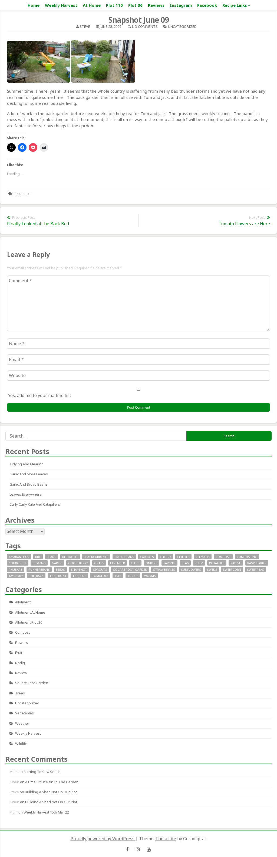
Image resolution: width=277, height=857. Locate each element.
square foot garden (31, 682)
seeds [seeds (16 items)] (60, 569)
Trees (20, 693)
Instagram (181, 5)
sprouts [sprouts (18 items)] (100, 569)
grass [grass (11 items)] (99, 563)
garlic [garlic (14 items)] (57, 563)
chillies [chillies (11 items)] (183, 557)
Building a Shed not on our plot (51, 791)
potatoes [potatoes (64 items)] (217, 563)
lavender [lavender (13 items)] (117, 563)
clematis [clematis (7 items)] (203, 557)
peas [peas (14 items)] (185, 563)
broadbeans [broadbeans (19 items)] (124, 557)
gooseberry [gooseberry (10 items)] (78, 563)
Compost (22, 632)
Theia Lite (165, 839)
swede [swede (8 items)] (212, 569)
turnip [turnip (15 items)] (132, 576)
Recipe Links (234, 5)
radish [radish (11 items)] (235, 563)
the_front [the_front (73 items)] (58, 576)
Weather (22, 723)
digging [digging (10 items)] (39, 563)
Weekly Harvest (61, 5)
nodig (20, 662)
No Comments (145, 26)
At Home (92, 5)
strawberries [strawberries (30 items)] (164, 569)
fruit (18, 652)
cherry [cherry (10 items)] (165, 557)
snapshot (23, 194)
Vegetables (24, 713)
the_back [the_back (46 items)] (36, 576)
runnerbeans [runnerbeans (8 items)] (39, 569)
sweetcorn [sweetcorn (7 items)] (232, 569)
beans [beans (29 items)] (51, 557)
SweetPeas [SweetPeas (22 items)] (255, 569)
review (21, 672)
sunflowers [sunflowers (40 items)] (191, 569)
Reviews (156, 5)
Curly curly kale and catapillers (34, 504)
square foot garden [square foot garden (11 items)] (130, 569)
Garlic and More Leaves (28, 474)
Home (33, 5)
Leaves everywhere (25, 494)
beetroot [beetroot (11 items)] (70, 557)
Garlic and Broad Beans (28, 484)
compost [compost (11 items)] (223, 557)
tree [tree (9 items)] (117, 576)
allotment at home (30, 612)
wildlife (21, 743)
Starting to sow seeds (42, 771)
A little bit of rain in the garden (51, 781)
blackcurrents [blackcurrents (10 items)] (96, 557)
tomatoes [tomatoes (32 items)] (100, 576)
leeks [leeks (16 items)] (135, 563)
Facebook (207, 5)
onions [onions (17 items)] (151, 563)
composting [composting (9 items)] (247, 557)
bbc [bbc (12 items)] (38, 557)
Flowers (21, 642)
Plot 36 (135, 5)
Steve (85, 26)
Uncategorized (182, 26)
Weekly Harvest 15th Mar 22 (46, 812)
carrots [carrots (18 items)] (147, 557)
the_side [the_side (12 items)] (79, 576)
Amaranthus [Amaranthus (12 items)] (19, 557)
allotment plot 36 (28, 622)
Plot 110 (114, 5)
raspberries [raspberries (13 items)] (256, 563)
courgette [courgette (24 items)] (18, 563)
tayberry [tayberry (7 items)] (16, 576)
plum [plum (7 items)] (199, 563)
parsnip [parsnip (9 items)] (169, 563)
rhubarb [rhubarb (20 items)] (15, 569)
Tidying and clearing (26, 464)
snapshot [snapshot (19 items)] (79, 569)
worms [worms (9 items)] (150, 576)
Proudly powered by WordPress (103, 839)
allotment (23, 602)
